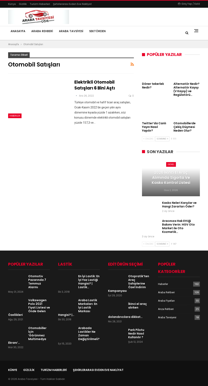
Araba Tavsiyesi (71, 31)
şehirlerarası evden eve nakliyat (72, 4)
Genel (171, 164)
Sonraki (162, 138)
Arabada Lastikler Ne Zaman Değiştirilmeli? (89, 333)
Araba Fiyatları (166, 300)
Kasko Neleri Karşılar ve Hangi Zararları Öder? (179, 204)
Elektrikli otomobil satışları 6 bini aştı (94, 85)
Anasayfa (18, 31)
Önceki (148, 138)
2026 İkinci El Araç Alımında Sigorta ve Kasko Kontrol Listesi (171, 177)
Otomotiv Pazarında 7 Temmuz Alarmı (37, 281)
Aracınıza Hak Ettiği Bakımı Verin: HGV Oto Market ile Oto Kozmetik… (178, 226)
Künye (12, 4)
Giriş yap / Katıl (189, 3)
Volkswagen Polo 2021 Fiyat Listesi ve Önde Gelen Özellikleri (29, 307)
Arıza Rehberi (166, 309)
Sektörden (97, 31)
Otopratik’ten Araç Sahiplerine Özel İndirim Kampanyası (128, 283)
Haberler (15, 115)
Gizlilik (23, 4)
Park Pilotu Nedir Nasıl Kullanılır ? (136, 333)
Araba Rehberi (42, 31)
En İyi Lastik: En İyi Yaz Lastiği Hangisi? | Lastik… (89, 281)
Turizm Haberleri (40, 4)
